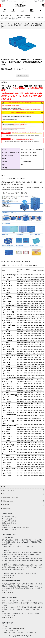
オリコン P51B (5, 405)
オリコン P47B (5, 371)
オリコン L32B (5, 331)
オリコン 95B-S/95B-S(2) (8, 460)
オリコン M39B (5, 344)
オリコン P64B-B (6, 436)
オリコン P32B (5, 334)
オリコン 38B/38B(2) (7, 338)
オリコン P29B (5, 307)
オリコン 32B (5, 329)
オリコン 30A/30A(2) (7, 312)
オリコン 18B (5, 290)
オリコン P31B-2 (6, 327)
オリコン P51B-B (6, 408)
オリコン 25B (5, 299)
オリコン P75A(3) (6, 442)
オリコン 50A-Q (6, 379)
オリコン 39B (5, 342)
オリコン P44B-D (6, 368)
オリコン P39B (5, 347)
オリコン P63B (5, 429)
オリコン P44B (5, 366)
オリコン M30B (5, 320)
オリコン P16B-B (6, 286)
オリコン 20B (5, 294)
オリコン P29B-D (6, 310)
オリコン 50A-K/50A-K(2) (8, 377)
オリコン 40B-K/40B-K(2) (8, 355)
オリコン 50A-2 (6, 384)
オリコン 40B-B (6, 353)
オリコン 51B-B (6, 401)
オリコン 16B (5, 279)
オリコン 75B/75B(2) (7, 445)
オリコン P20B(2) (6, 297)
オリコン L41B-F (6, 362)
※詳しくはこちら (23, 527)
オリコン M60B (5, 427)
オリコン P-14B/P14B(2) (8, 275)
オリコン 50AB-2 (6, 386)
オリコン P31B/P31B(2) (8, 325)
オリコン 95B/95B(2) (7, 457)
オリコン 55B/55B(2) (7, 412)
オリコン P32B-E (6, 336)
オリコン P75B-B (6, 449)
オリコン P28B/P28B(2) (8, 305)
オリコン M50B (5, 397)
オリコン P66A (5, 440)
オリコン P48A (5, 373)
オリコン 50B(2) (6, 390)
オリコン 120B (5, 464)
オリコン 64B (5, 431)
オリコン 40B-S (6, 358)
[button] (2, 5)
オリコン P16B (5, 283)
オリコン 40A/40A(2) (7, 349)
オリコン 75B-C (6, 447)
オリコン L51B (5, 403)
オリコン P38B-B (6, 340)
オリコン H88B (5, 455)
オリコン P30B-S (6, 323)
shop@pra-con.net (18, 628)
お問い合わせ (14, 69)
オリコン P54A (5, 410)
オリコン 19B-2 (6, 292)
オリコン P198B (6, 473)
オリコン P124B (6, 466)
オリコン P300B (6, 475)
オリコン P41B (5, 364)
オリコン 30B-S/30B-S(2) (8, 318)
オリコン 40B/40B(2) (7, 351)
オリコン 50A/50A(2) (7, 375)
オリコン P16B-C (6, 288)
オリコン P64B (5, 434)
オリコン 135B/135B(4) (8, 468)
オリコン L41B (5, 360)
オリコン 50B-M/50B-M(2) (9, 395)
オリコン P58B (5, 418)
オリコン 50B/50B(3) (7, 388)
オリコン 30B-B (6, 316)
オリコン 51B (5, 399)
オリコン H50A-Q (6, 381)
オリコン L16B (5, 281)
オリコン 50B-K (6, 392)
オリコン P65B (5, 438)
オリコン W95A (6, 462)
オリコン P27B (5, 303)
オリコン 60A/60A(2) (7, 421)
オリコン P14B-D (6, 277)
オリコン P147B (6, 471)
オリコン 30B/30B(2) (7, 314)
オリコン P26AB (6, 301)
